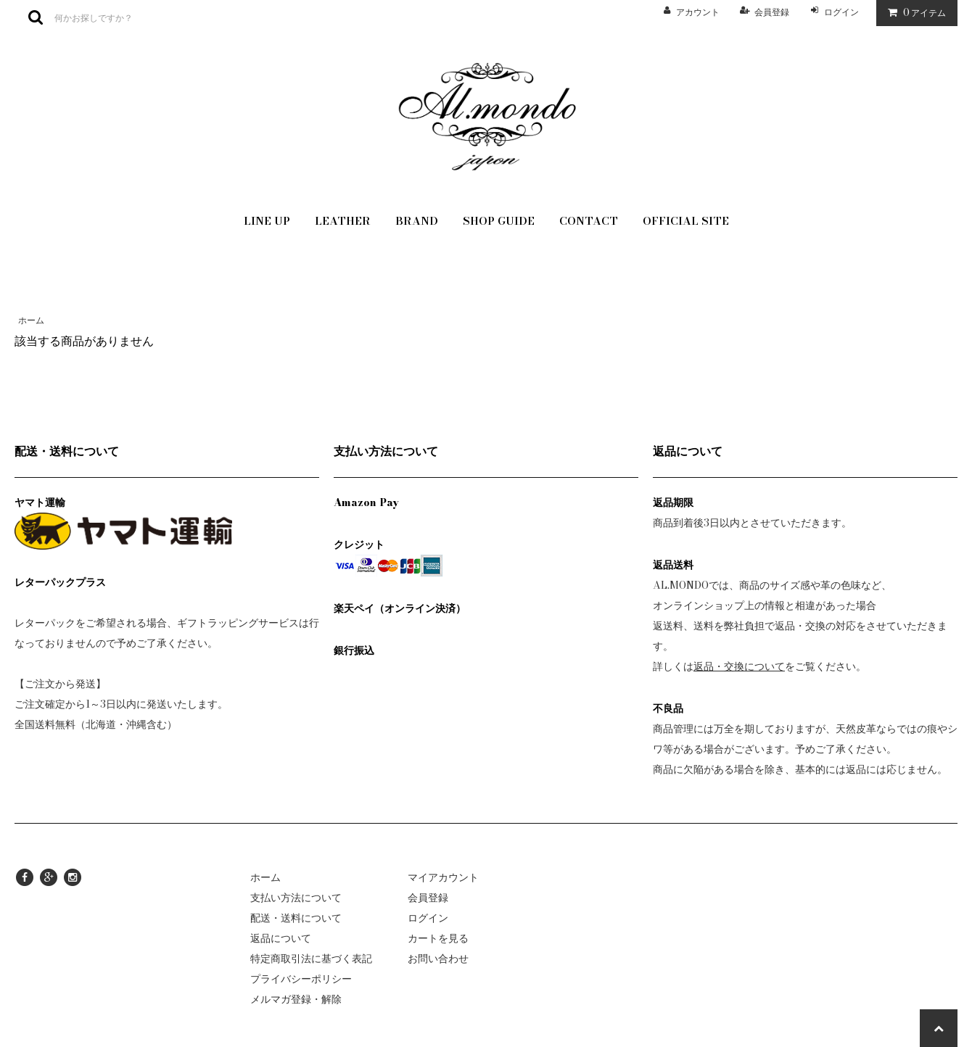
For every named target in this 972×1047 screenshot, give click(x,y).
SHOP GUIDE (499, 220)
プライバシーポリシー (301, 979)
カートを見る (438, 938)
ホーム (31, 320)
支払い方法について (296, 898)
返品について (280, 938)
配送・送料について (296, 918)
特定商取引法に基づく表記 (311, 959)
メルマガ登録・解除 (296, 999)
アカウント (698, 12)
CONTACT (588, 220)
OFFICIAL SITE (686, 220)
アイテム (913, 12)
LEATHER (343, 220)
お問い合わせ (438, 959)
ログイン (841, 12)
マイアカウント (443, 877)
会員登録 (771, 12)
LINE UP (267, 220)
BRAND (416, 220)
